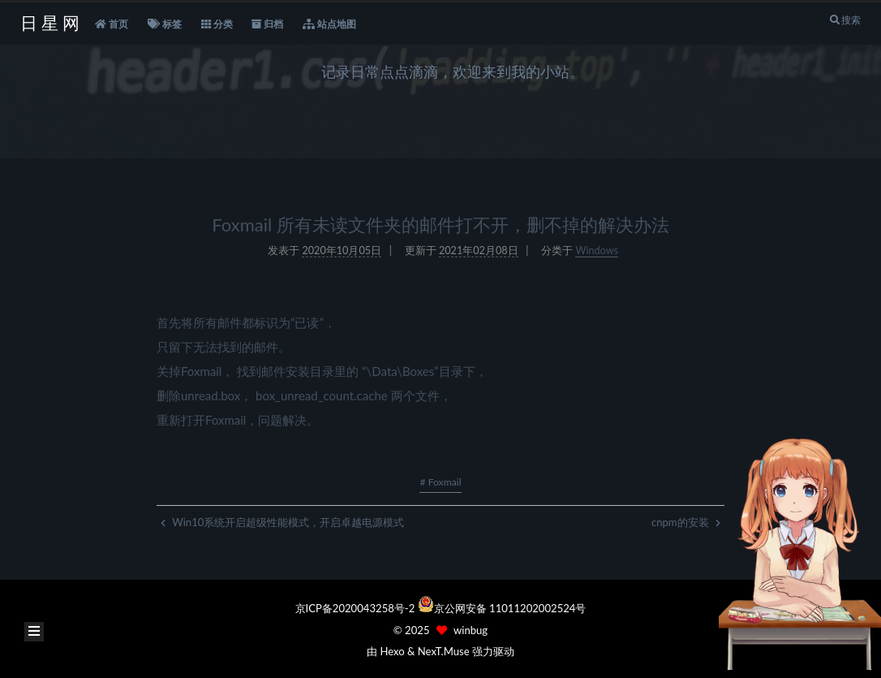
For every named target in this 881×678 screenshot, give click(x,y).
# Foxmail (440, 482)
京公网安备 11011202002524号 (510, 608)
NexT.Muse (444, 651)
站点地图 (329, 24)
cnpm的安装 (685, 522)
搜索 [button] (845, 20)
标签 (165, 24)
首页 (111, 24)
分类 (217, 24)
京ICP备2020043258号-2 (356, 608)
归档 (267, 24)
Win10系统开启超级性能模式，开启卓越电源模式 (282, 522)
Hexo (392, 651)
